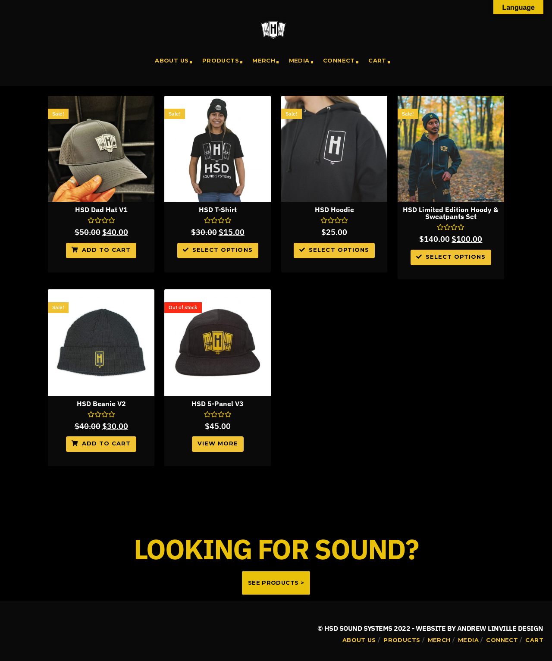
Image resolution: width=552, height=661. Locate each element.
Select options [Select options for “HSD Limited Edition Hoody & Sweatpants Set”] (456, 256)
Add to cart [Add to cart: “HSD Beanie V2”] (106, 443)
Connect (339, 60)
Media (299, 60)
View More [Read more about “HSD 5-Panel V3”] (218, 443)
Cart (377, 60)
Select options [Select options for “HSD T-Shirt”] (222, 249)
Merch (263, 60)
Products (220, 60)
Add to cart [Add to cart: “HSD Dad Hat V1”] (106, 249)
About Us (171, 60)
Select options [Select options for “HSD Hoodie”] (339, 249)
